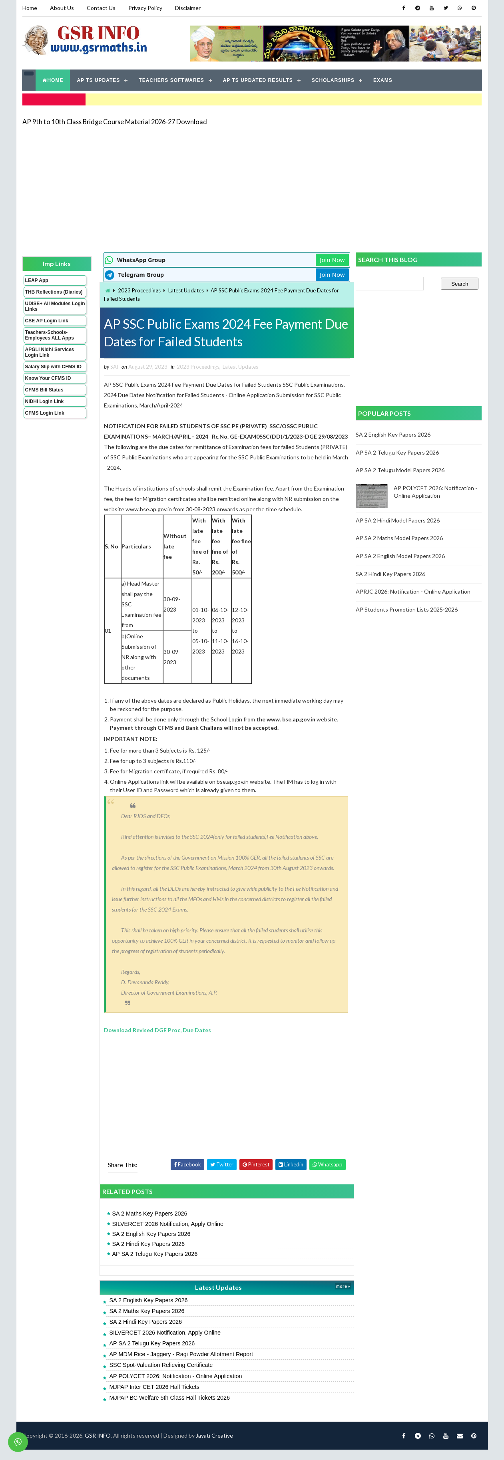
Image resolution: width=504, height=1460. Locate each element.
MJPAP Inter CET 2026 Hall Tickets (151, 1397)
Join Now (327, 260)
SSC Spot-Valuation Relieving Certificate (157, 1375)
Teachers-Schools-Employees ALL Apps (49, 340)
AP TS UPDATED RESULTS (258, 80)
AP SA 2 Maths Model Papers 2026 (399, 537)
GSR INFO (98, 1445)
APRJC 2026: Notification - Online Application (413, 591)
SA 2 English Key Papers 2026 (148, 1244)
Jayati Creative (214, 1445)
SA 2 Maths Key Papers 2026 (146, 1224)
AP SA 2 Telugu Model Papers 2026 (400, 470)
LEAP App (36, 280)
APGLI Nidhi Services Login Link (49, 357)
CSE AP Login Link (46, 326)
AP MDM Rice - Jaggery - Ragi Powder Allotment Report (178, 1364)
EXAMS (382, 80)
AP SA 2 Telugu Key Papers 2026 (151, 1264)
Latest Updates (183, 290)
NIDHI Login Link (44, 406)
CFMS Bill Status (44, 395)
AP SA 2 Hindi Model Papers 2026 (398, 520)
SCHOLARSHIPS (333, 80)
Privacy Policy (145, 7)
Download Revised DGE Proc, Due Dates (154, 1040)
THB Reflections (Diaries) (43, 294)
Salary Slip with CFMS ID (53, 372)
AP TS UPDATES (98, 80)
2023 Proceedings (136, 290)
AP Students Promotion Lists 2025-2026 (407, 609)
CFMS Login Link (44, 418)
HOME (53, 80)
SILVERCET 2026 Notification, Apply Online (164, 1234)
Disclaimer (188, 7)
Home (29, 7)
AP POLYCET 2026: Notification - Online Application (172, 1386)
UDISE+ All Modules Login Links (48, 311)
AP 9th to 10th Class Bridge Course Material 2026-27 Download (114, 121)
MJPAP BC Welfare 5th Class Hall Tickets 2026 (166, 1408)
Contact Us (101, 7)
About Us (62, 7)
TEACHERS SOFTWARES (171, 80)
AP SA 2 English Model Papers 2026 (400, 555)
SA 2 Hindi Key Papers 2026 (145, 1254)
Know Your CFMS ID (48, 383)
